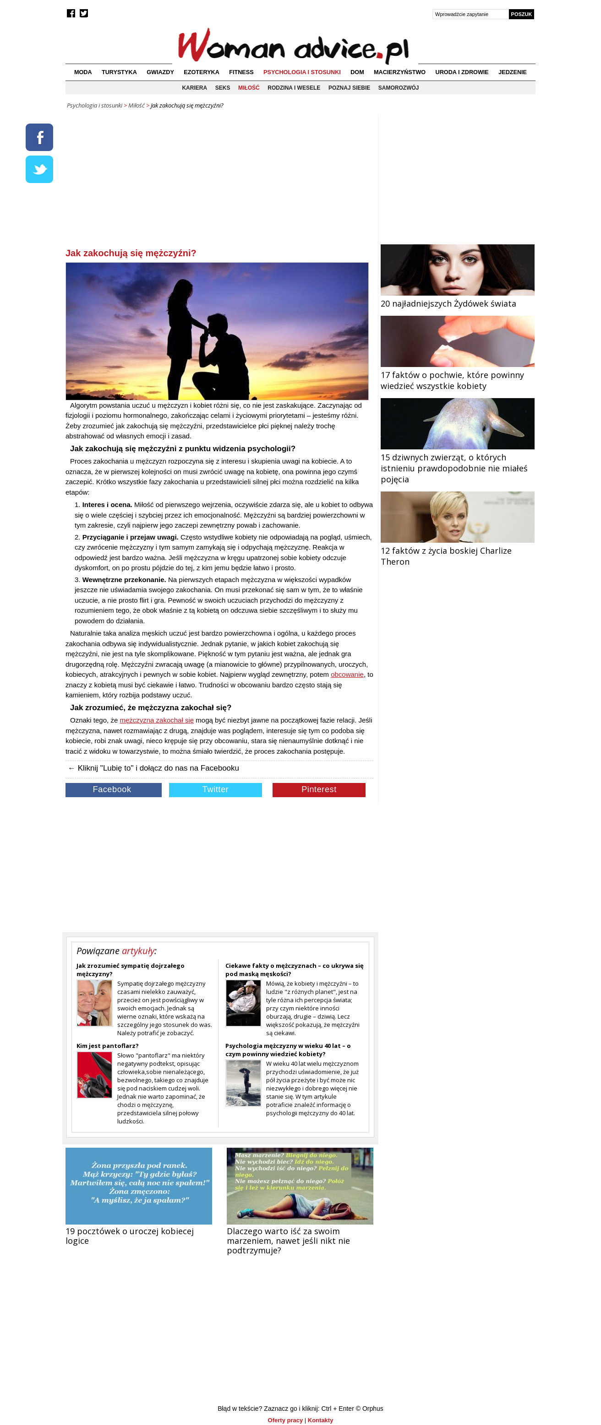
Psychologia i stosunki (302, 72)
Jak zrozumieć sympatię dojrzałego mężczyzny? (130, 969)
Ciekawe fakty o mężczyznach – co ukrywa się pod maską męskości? (294, 969)
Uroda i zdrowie (462, 72)
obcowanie (347, 674)
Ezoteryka (201, 72)
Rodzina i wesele (294, 88)
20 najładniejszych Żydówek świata (458, 298)
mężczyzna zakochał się (157, 720)
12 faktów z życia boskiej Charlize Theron (458, 550)
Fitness (241, 72)
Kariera (194, 88)
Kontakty (320, 1420)
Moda (83, 72)
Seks (222, 88)
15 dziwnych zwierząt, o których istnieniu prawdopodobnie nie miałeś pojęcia (458, 463)
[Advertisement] (219, 183)
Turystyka (119, 72)
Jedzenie (512, 72)
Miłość (249, 88)
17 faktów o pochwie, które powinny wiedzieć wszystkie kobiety (458, 374)
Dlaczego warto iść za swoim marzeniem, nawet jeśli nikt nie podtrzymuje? (288, 1240)
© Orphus (369, 1408)
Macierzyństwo (400, 72)
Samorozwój (398, 88)
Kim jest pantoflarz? (107, 1046)
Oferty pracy (285, 1420)
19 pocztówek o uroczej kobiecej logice (130, 1235)
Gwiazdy (160, 72)
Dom (357, 72)
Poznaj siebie (349, 88)
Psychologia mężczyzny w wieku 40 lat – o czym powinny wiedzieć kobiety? (288, 1050)
